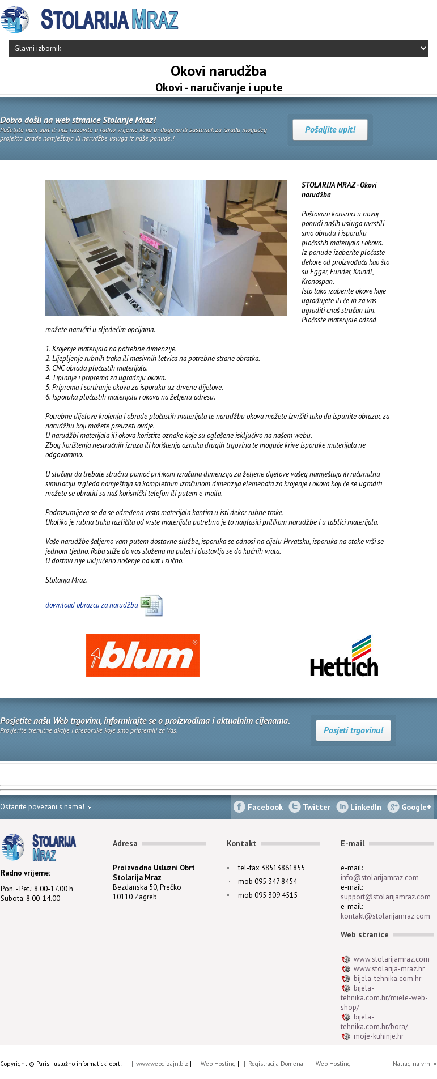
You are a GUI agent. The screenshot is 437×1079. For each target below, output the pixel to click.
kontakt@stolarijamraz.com (385, 916)
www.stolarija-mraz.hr (389, 969)
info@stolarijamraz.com (380, 877)
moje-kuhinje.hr (379, 1036)
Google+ (416, 807)
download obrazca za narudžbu (92, 605)
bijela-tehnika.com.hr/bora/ (374, 1021)
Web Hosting (218, 1064)
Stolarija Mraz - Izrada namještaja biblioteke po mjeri (90, 20)
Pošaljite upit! (330, 129)
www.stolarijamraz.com (392, 959)
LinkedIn (365, 807)
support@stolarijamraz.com (386, 897)
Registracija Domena (275, 1064)
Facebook (265, 807)
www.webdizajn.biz (162, 1064)
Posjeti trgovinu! (353, 730)
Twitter (316, 807)
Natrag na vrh (411, 1064)
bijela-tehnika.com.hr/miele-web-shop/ (384, 997)
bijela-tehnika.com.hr (387, 978)
